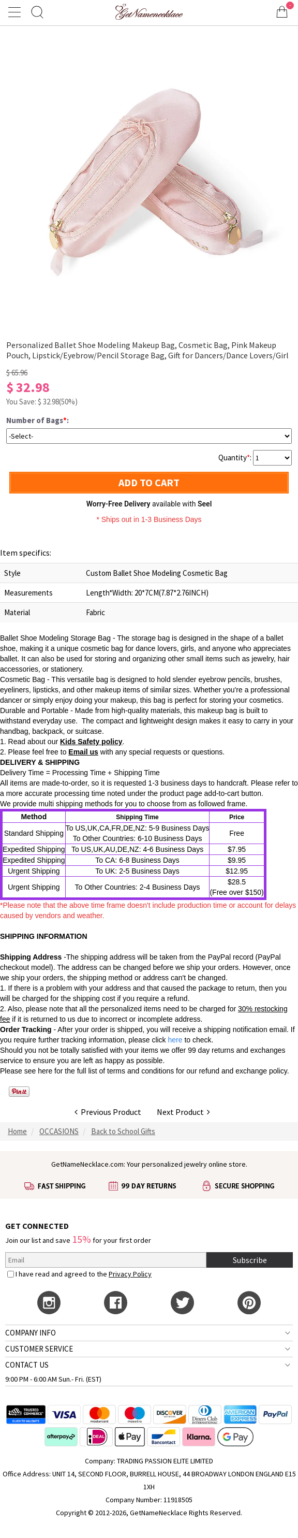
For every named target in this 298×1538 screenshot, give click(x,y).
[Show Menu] (16, 12)
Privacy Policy (130, 1274)
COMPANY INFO (30, 1333)
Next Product (183, 1112)
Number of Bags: (37, 420)
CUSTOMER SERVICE (39, 1349)
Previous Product (107, 1112)
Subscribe (250, 1260)
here (45, 1071)
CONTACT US (27, 1365)
